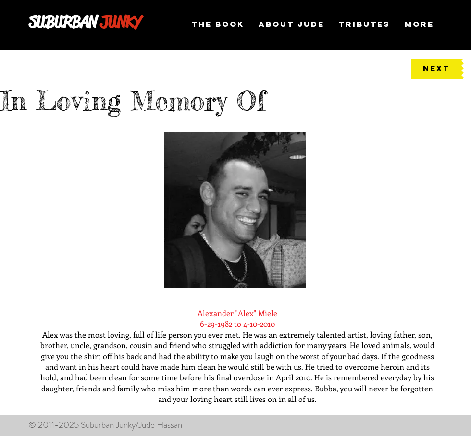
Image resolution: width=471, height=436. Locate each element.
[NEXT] (436, 69)
